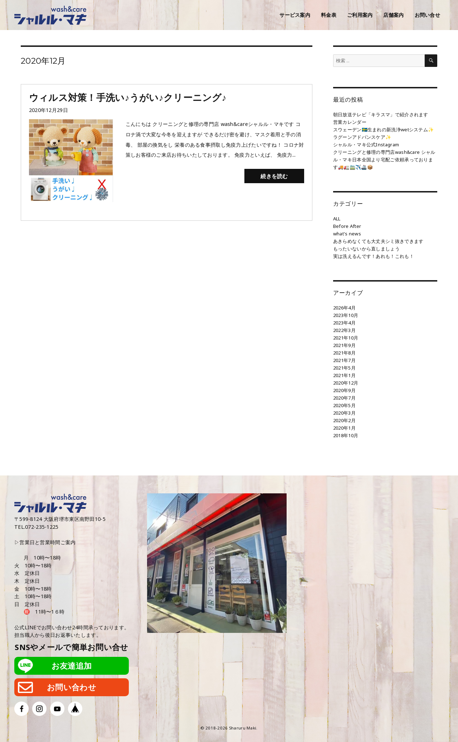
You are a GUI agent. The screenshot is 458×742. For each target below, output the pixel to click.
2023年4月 (344, 322)
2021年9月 (344, 345)
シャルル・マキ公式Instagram (366, 144)
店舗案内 (393, 14)
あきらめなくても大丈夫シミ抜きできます (378, 241)
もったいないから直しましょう (366, 248)
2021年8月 (344, 353)
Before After (347, 226)
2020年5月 (344, 405)
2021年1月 (344, 375)
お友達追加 (72, 665)
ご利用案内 (359, 14)
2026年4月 (344, 307)
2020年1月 (344, 428)
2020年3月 (344, 413)
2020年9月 (344, 390)
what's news (347, 233)
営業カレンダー (349, 122)
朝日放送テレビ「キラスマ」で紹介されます (380, 114)
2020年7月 (344, 398)
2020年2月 (344, 420)
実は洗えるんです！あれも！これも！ (373, 256)
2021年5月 (344, 368)
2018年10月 (345, 435)
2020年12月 (345, 383)
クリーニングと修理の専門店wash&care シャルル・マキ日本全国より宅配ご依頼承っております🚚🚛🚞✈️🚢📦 (384, 159)
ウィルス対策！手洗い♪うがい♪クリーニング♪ (127, 97)
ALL (337, 218)
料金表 (328, 14)
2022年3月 (344, 330)
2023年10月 (345, 315)
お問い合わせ (71, 687)
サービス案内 (294, 14)
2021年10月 (345, 338)
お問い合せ (427, 14)
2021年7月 (344, 360)
